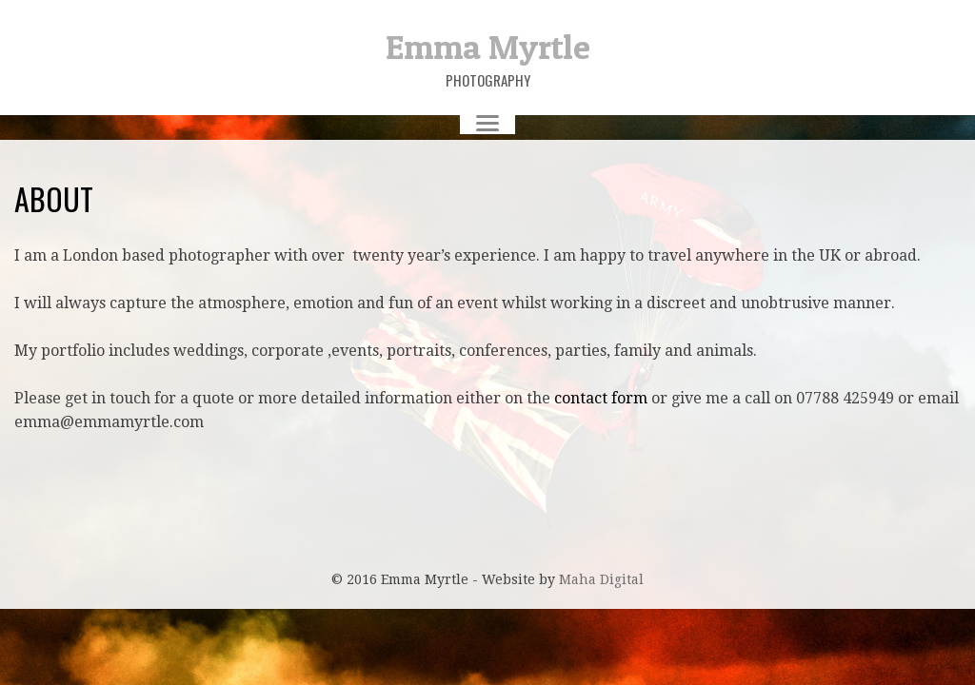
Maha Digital (601, 579)
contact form (600, 398)
